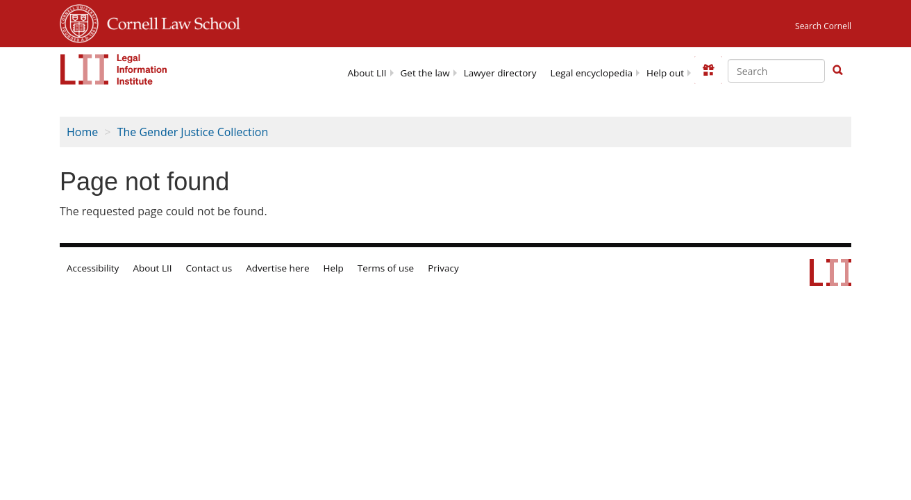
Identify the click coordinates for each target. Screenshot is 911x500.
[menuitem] (366, 72)
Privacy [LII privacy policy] (443, 268)
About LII (366, 73)
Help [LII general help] (334, 268)
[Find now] (837, 71)
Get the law (425, 73)
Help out (665, 73)
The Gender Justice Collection (193, 132)
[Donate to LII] (708, 70)
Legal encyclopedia (592, 73)
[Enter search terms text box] (776, 71)
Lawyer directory (500, 73)
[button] (837, 70)
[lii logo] (113, 69)
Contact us (209, 268)
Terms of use (386, 268)
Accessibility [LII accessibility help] (93, 268)
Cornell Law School (169, 21)
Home (82, 132)
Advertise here (277, 268)
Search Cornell (823, 26)
